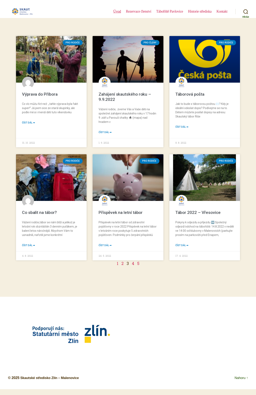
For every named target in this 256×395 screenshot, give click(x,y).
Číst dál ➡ (28, 123)
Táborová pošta (189, 94)
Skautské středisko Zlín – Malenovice (51, 379)
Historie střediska (200, 14)
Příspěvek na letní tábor (121, 213)
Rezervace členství (138, 14)
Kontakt (221, 14)
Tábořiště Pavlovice (169, 14)
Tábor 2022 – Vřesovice (198, 213)
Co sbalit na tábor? (39, 213)
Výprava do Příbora (40, 94)
